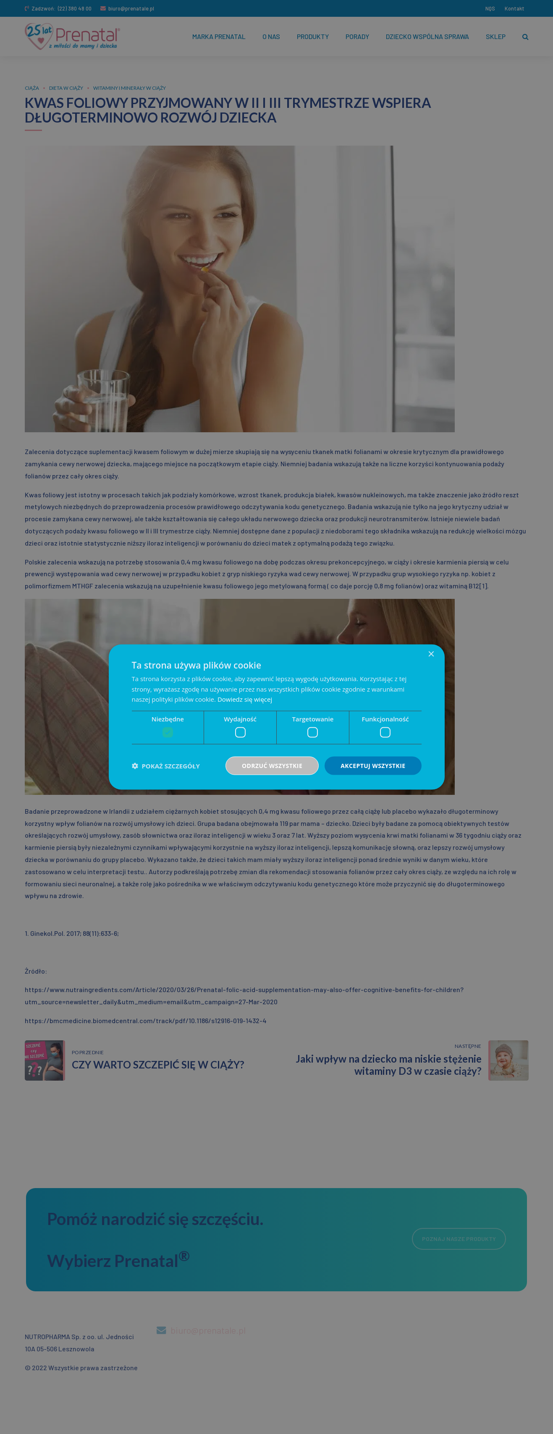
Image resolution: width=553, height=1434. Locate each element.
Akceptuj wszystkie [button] (373, 765)
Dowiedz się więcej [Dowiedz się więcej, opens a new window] (245, 699)
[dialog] (276, 717)
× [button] (431, 654)
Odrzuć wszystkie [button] (272, 765)
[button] (166, 766)
